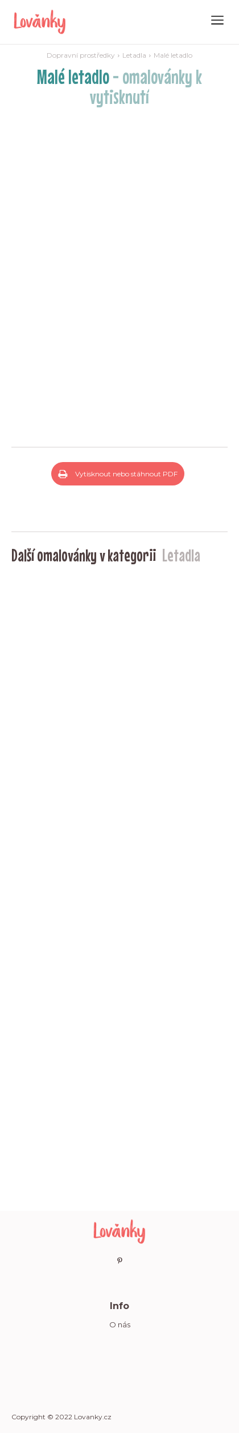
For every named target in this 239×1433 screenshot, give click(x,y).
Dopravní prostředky (81, 55)
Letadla (134, 55)
